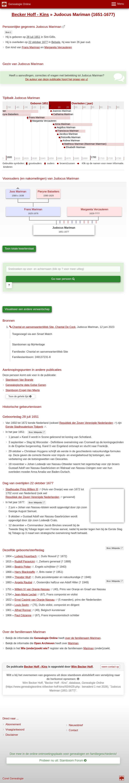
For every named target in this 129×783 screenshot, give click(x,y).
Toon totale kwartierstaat (19, 248)
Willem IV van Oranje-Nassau (32, 589)
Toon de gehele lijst (20, 396)
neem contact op (110, 666)
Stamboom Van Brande (19, 379)
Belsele (55, 42)
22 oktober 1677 (38, 42)
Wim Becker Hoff (82, 666)
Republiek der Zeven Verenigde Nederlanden (86, 422)
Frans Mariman (31, 47)
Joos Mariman (17, 191)
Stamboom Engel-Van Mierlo (23, 390)
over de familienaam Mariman (83, 638)
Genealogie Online (19, 4)
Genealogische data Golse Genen (26, 385)
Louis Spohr (21, 604)
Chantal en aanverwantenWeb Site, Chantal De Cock (42, 327)
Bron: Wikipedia (35, 432)
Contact (73, 730)
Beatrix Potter (22, 566)
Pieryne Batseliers (48, 191)
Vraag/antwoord (15, 729)
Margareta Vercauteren (58, 47)
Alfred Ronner (22, 610)
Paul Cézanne (22, 615)
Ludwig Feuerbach (25, 556)
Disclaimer (12, 734)
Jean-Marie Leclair (25, 594)
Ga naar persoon (63, 278)
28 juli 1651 (33, 36)
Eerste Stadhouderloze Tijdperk (24, 426)
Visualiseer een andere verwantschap (27, 309)
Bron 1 (8, 32)
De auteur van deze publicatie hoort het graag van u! (56, 79)
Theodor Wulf (22, 577)
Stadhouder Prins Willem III (22, 489)
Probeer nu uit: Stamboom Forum (63, 760)
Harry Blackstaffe (24, 572)
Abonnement (13, 724)
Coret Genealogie (13, 778)
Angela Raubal (23, 582)
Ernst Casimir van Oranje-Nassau (34, 599)
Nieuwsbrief (76, 725)
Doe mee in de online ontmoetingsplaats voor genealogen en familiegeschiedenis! (63, 754)
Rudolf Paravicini (24, 561)
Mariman (73, 643)
